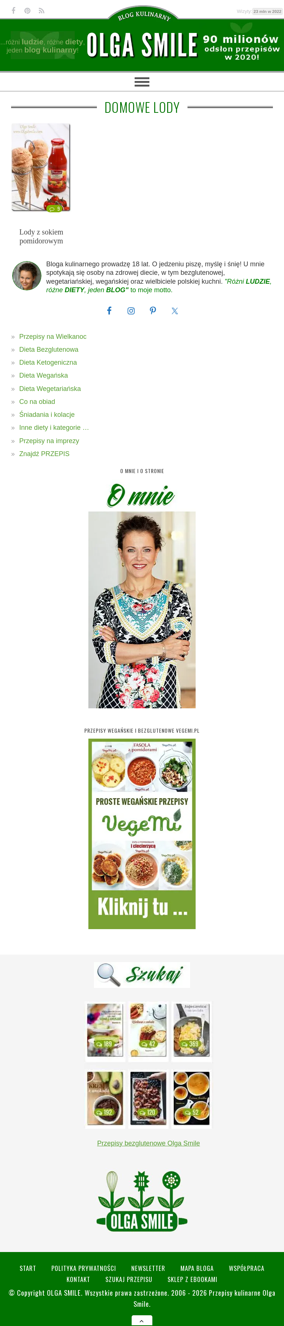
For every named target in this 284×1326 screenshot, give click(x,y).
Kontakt (78, 1279)
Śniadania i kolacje (47, 414)
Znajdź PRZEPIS (44, 454)
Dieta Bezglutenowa (48, 349)
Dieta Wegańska (43, 375)
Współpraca (246, 1268)
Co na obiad (37, 401)
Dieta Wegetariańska (50, 388)
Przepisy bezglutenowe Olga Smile (148, 1143)
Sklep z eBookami (192, 1279)
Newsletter (148, 1268)
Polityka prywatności (83, 1268)
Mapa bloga (197, 1268)
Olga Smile (64, 1293)
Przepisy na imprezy (49, 441)
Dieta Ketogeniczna (48, 362)
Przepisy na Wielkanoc (53, 336)
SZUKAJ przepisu (128, 1279)
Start (28, 1268)
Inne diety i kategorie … (54, 427)
